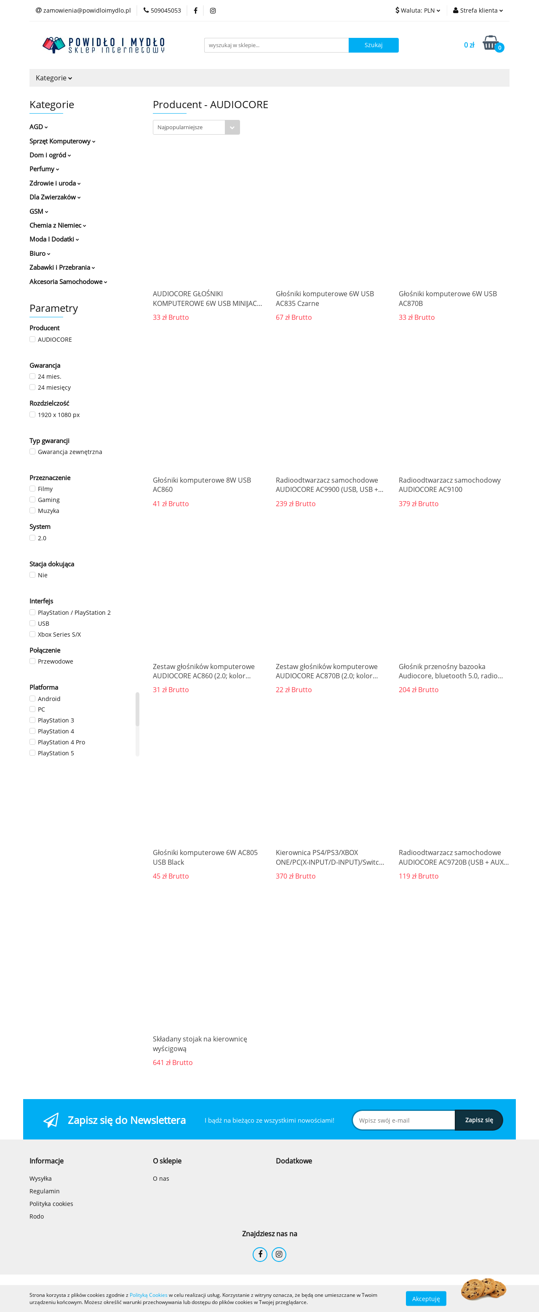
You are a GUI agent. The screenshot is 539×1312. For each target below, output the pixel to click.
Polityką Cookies (149, 1295)
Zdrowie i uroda (55, 183)
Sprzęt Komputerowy (62, 141)
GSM (38, 211)
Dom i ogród (50, 155)
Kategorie (54, 77)
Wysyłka (40, 1178)
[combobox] (196, 127)
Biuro (40, 253)
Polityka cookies (51, 1204)
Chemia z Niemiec (57, 225)
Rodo (36, 1216)
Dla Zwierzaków (55, 197)
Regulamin (44, 1191)
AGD (38, 126)
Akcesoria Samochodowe (68, 281)
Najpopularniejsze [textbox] (180, 127)
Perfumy (44, 169)
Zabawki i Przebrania (62, 267)
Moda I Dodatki (54, 239)
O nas (161, 1178)
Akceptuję (426, 1298)
